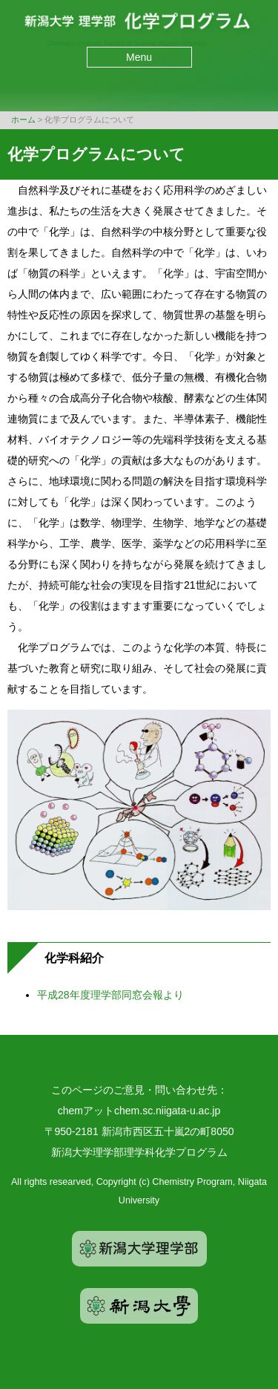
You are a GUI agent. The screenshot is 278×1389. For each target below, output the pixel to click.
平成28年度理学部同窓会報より (110, 995)
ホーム (23, 119)
